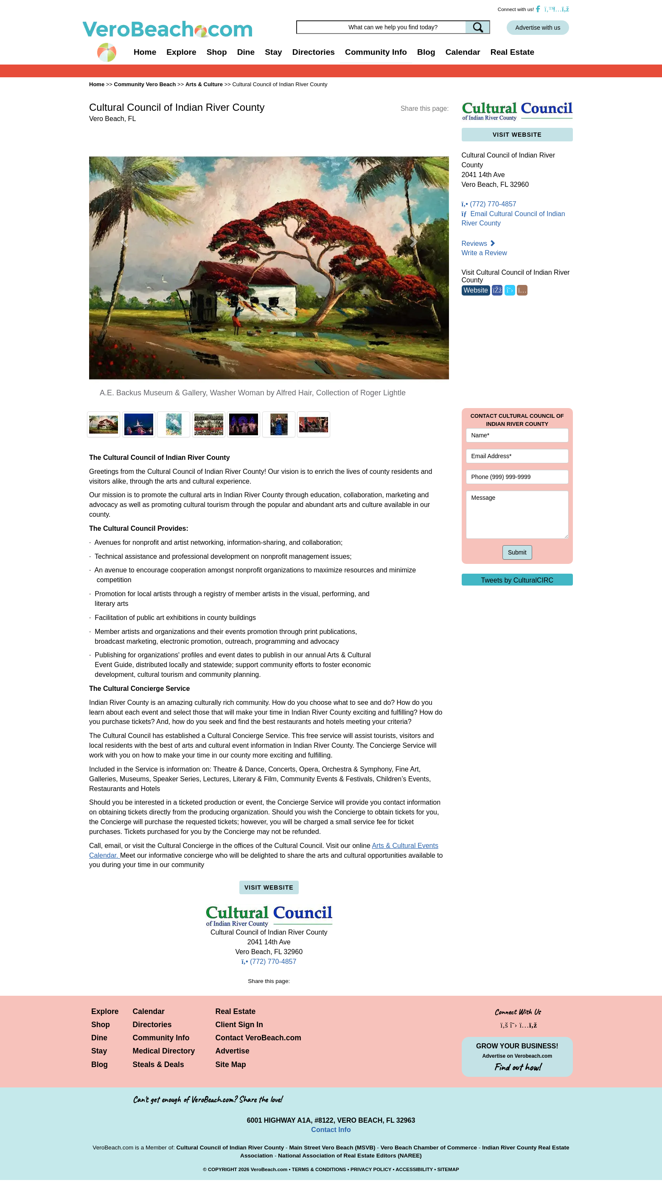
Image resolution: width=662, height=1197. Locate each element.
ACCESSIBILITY (414, 1169)
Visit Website (269, 887)
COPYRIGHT (222, 1169)
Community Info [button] (376, 52)
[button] (125, 241)
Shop (100, 1024)
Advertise (233, 1051)
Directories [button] (313, 52)
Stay (99, 1051)
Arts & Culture (204, 84)
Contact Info (331, 1129)
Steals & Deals (158, 1064)
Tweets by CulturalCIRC (517, 580)
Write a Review (484, 252)
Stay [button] (273, 52)
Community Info (161, 1038)
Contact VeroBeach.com (258, 1038)
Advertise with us (538, 27)
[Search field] (393, 27)
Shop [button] (217, 52)
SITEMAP (448, 1169)
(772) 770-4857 (268, 961)
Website (476, 290)
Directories (152, 1024)
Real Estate (512, 52)
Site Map (231, 1064)
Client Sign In (239, 1024)
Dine (246, 52)
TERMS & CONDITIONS (319, 1169)
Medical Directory (164, 1051)
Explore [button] (181, 52)
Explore (105, 1011)
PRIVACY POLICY (371, 1169)
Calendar (463, 52)
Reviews (479, 243)
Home (145, 52)
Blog (426, 52)
